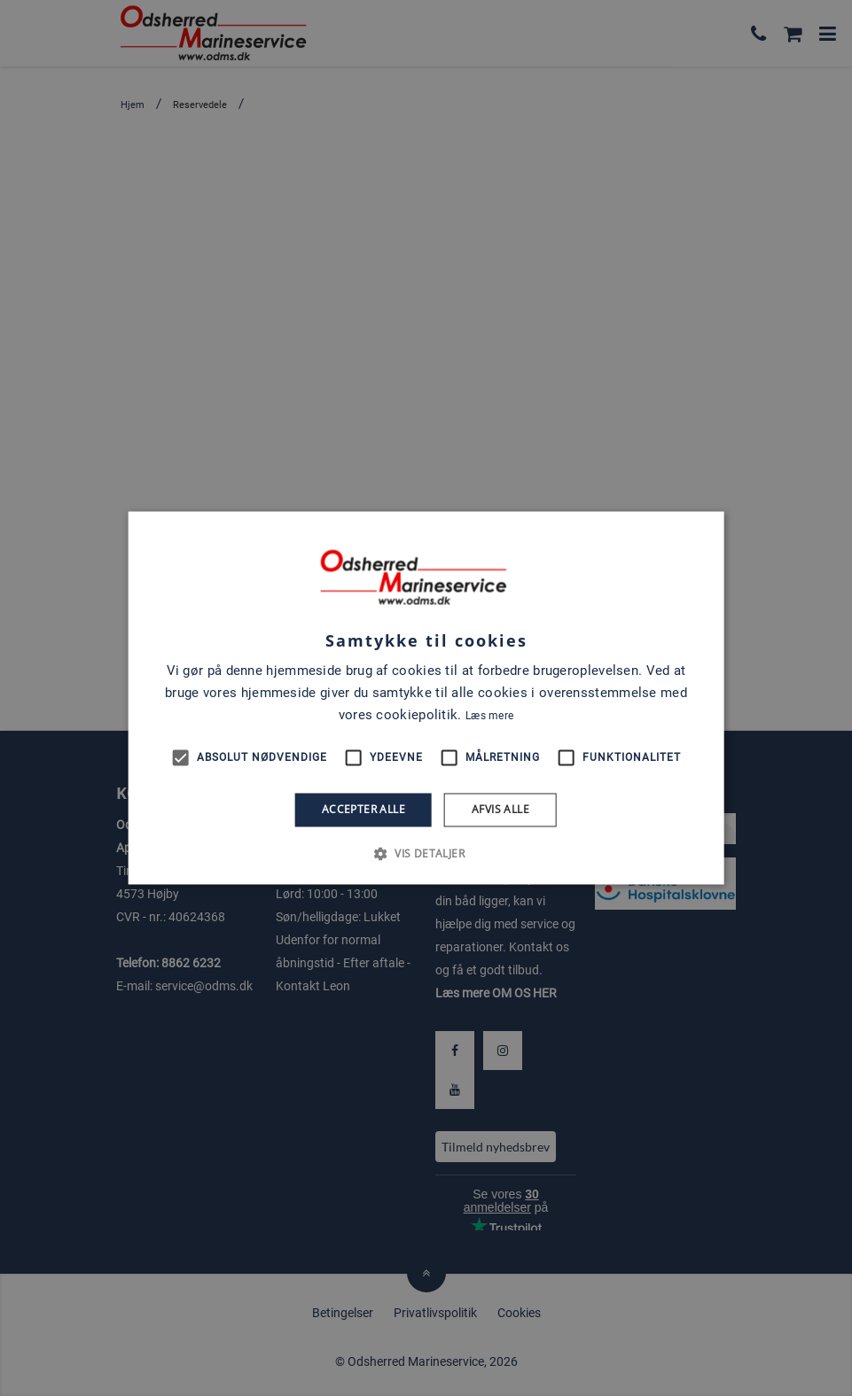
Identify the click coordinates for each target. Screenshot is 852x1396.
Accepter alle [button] (363, 809)
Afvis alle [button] (500, 809)
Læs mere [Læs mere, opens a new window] (489, 716)
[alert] (426, 698)
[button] (426, 854)
